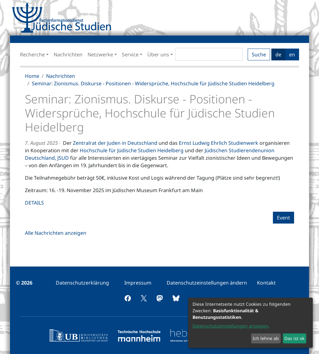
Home (32, 76)
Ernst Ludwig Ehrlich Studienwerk (218, 142)
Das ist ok (294, 338)
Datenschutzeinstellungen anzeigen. (231, 326)
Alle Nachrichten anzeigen (55, 232)
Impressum (137, 282)
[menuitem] (82, 282)
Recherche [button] (32, 54)
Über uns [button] (158, 54)
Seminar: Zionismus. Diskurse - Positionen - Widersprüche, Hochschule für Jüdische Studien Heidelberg (153, 83)
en (292, 54)
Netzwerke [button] (100, 54)
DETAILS (34, 202)
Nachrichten (68, 54)
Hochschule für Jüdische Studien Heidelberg (131, 150)
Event (283, 217)
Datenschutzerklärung (82, 282)
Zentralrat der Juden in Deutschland (115, 142)
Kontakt (266, 282)
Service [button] (130, 54)
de (278, 54)
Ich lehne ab (266, 338)
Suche (259, 54)
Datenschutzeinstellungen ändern (207, 282)
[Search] (209, 54)
